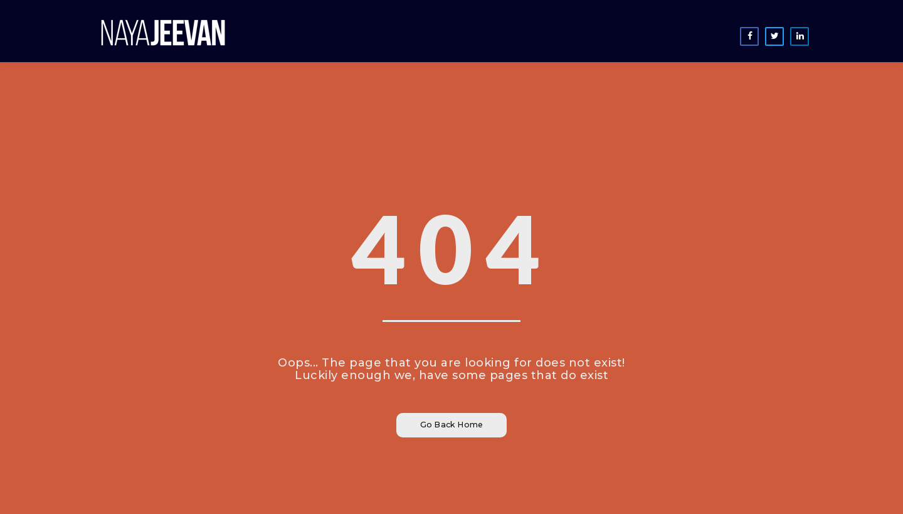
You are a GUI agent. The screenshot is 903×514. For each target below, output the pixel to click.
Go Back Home (451, 424)
